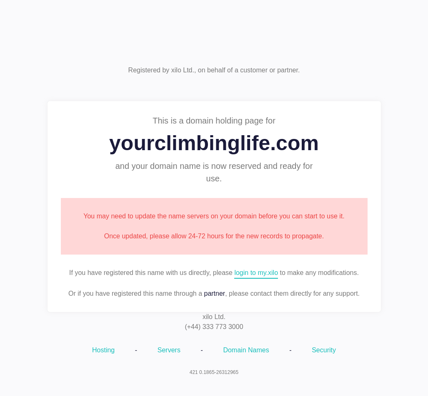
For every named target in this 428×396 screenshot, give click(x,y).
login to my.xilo (256, 272)
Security (324, 350)
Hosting (103, 350)
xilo (214, 36)
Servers (169, 350)
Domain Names (246, 350)
